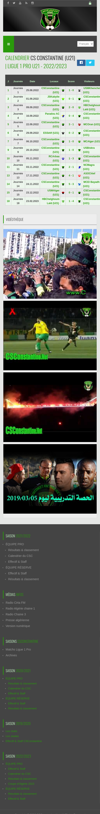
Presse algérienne (17, 620)
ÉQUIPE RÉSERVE (18, 567)
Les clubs (11, 731)
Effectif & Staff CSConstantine (24, 741)
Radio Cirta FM (15, 602)
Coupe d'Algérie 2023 (21, 783)
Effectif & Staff (17, 561)
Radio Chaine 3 (16, 614)
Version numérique (18, 626)
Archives (11, 655)
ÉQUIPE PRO (15, 544)
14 (8, 184)
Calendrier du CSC (20, 556)
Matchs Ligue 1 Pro (18, 649)
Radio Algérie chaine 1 (20, 608)
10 (8, 158)
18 (8, 201)
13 (8, 175)
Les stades (12, 736)
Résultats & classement (23, 550)
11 (8, 167)
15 (8, 192)
